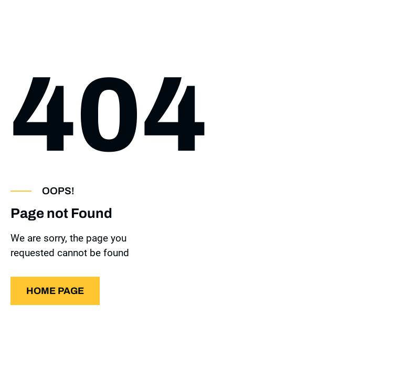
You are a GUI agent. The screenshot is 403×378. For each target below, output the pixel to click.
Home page (55, 291)
